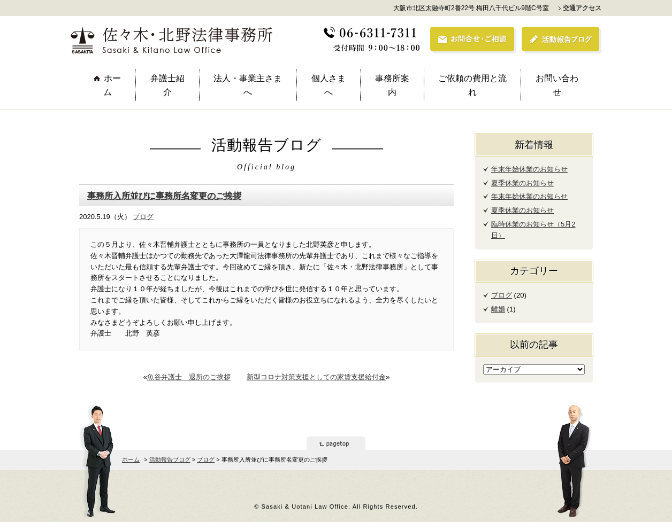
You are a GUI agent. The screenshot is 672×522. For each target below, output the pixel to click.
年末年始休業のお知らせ (529, 169)
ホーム (112, 85)
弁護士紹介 (167, 85)
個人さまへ (328, 85)
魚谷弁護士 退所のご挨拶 (189, 377)
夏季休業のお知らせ (522, 183)
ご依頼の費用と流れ (472, 85)
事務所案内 (392, 85)
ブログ (143, 217)
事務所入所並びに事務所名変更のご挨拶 (164, 195)
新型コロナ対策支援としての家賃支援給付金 (316, 377)
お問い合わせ (557, 85)
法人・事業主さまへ (247, 85)
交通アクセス (582, 8)
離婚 (498, 309)
